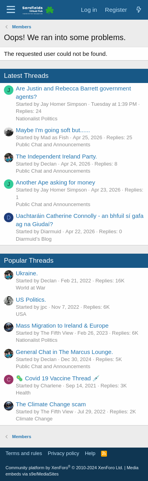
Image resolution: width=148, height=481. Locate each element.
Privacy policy (63, 453)
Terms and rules (24, 453)
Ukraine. (27, 273)
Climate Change (34, 419)
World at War (30, 288)
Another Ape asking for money (55, 182)
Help (90, 453)
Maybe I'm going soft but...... (53, 130)
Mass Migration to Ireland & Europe (62, 325)
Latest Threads (26, 75)
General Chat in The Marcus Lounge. (64, 351)
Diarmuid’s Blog (34, 239)
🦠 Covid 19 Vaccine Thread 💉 (58, 378)
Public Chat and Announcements (53, 144)
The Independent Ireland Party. (56, 156)
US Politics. (31, 299)
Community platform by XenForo (64, 467)
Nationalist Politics (37, 119)
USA (21, 314)
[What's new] (138, 9)
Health (23, 393)
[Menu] (11, 10)
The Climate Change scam (51, 404)
